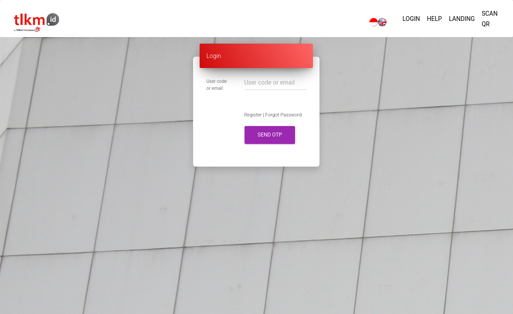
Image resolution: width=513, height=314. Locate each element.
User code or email (216, 84)
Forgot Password (283, 115)
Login (411, 18)
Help (434, 18)
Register (253, 115)
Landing (462, 18)
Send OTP (270, 135)
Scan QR (490, 18)
